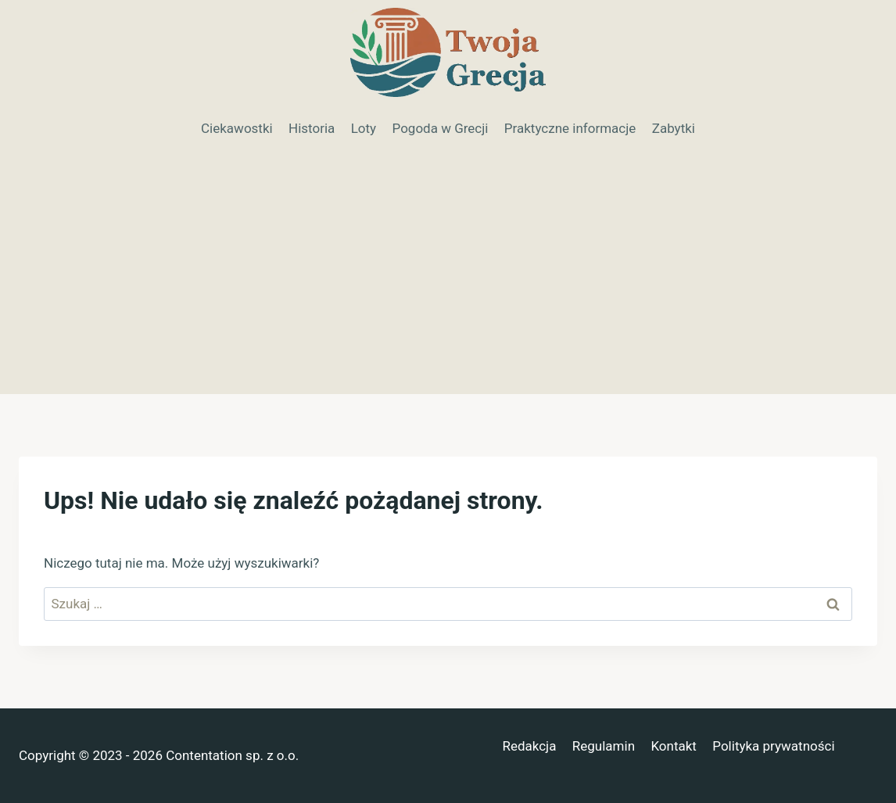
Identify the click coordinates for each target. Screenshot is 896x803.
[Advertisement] (448, 276)
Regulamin (603, 746)
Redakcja (529, 746)
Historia (312, 128)
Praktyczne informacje (570, 128)
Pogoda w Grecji (440, 128)
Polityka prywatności (773, 746)
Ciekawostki (237, 128)
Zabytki (673, 128)
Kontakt (673, 746)
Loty (363, 128)
